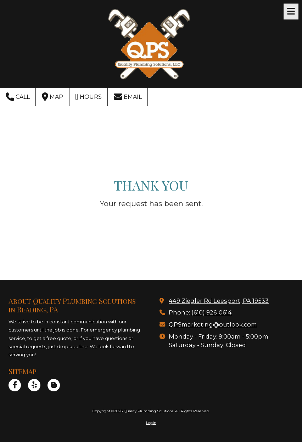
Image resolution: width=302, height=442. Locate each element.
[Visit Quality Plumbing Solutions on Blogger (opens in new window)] (53, 385)
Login (151, 422)
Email (128, 96)
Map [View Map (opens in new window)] (52, 96)
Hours (88, 96)
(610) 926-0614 (211, 312)
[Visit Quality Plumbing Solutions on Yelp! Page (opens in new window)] (34, 385)
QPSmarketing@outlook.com (213, 324)
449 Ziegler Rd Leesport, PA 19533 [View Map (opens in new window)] (219, 300)
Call (18, 96)
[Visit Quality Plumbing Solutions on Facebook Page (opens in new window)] (15, 385)
